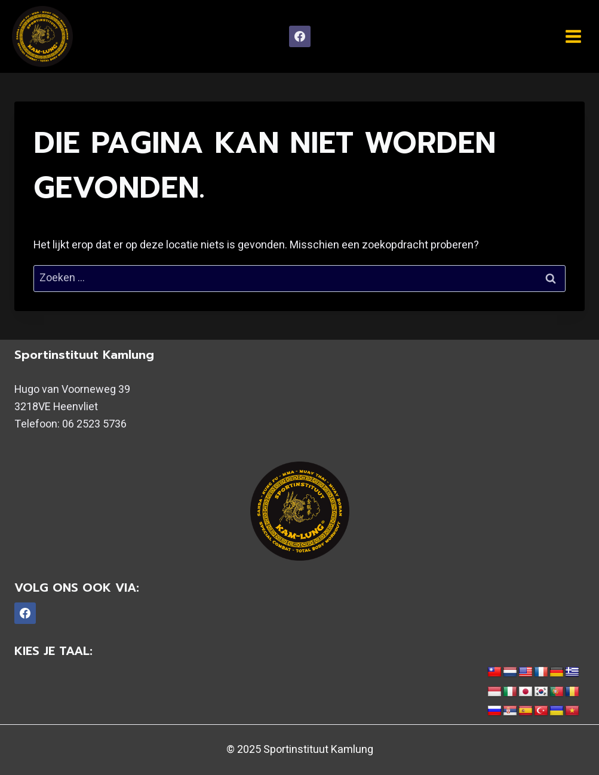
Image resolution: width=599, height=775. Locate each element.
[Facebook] (300, 36)
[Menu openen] (573, 36)
